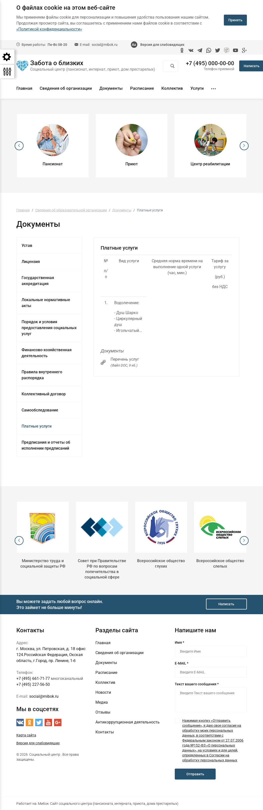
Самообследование (40, 410)
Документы (111, 88)
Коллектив (172, 88)
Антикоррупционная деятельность (127, 722)
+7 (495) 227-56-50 (33, 684)
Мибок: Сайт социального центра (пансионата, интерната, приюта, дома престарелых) (108, 804)
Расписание (142, 88)
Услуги (197, 88)
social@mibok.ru (104, 45)
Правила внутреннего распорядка (42, 375)
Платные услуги (37, 426)
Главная (24, 88)
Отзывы (102, 712)
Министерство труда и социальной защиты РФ (42, 563)
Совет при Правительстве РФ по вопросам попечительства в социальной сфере (102, 568)
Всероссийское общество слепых (220, 563)
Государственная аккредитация (38, 280)
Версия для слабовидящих (162, 45)
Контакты (104, 732)
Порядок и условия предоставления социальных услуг (49, 327)
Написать (226, 604)
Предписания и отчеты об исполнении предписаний (46, 445)
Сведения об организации (66, 88)
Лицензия (31, 261)
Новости (103, 692)
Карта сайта (26, 735)
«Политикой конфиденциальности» (49, 29)
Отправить (195, 774)
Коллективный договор (44, 394)
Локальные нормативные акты (46, 302)
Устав (27, 245)
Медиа (101, 702)
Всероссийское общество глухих (161, 563)
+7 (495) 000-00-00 (210, 63)
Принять (235, 20)
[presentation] (19, 145)
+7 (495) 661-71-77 (33, 678)
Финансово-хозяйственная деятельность (47, 352)
